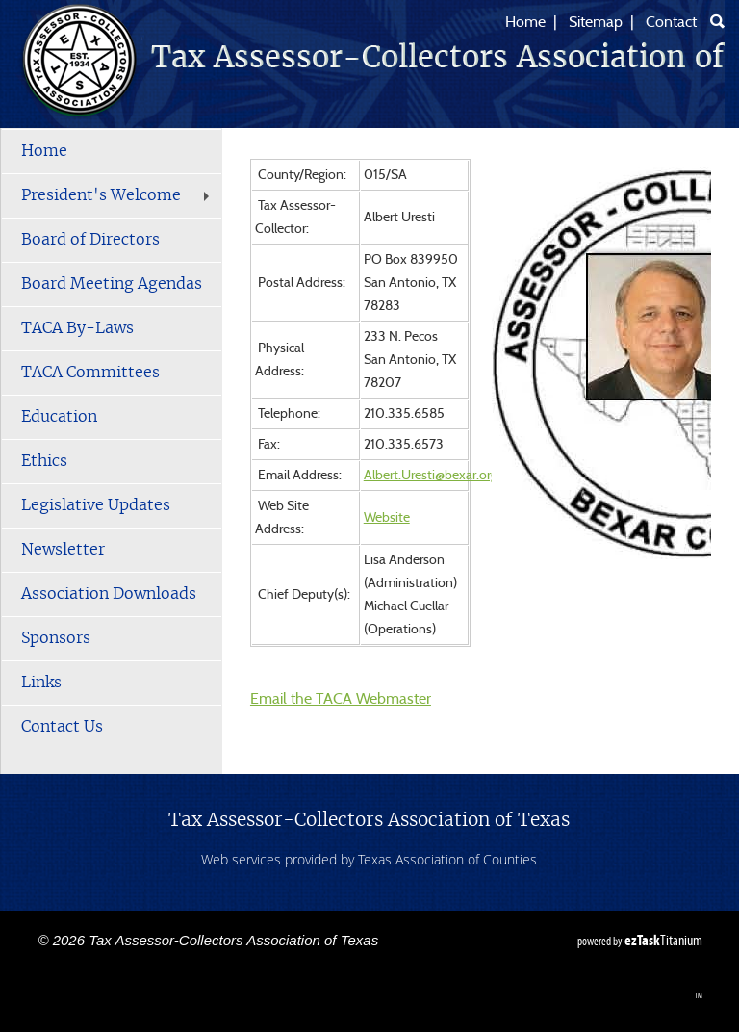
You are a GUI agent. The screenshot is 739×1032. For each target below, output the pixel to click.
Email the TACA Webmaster (340, 699)
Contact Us (62, 727)
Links (41, 682)
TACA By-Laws (77, 328)
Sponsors (55, 638)
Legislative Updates (95, 505)
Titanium (663, 940)
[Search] (717, 21)
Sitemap (596, 22)
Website (387, 518)
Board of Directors (90, 239)
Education (59, 417)
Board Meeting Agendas (111, 284)
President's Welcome (117, 195)
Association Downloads (108, 594)
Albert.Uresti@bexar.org (430, 475)
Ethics (44, 461)
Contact (671, 22)
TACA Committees (90, 372)
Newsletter (63, 549)
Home (525, 22)
